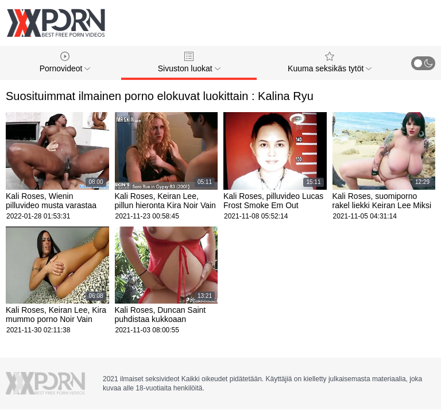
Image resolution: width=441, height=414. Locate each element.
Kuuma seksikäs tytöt (330, 62)
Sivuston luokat (189, 62)
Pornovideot (65, 62)
